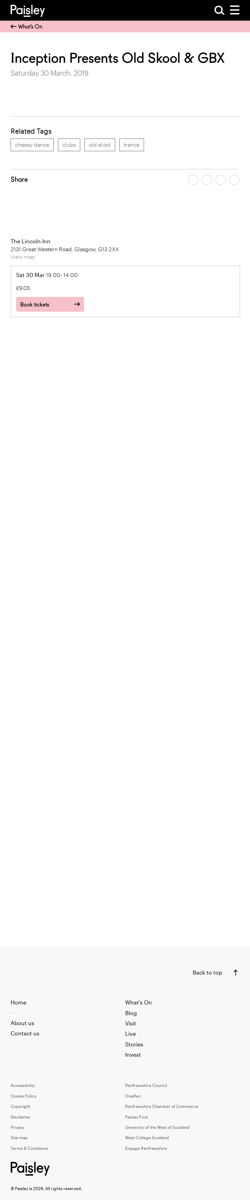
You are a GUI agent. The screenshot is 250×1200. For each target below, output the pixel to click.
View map (23, 256)
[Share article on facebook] (193, 180)
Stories (134, 1044)
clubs (69, 144)
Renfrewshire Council (146, 1085)
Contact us (25, 1033)
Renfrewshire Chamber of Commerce (161, 1106)
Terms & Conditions (29, 1148)
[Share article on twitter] (207, 180)
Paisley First (136, 1116)
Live (130, 1033)
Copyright (20, 1106)
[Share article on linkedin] (234, 180)
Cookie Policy (23, 1095)
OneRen (133, 1095)
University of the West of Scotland (157, 1127)
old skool (100, 144)
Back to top (207, 972)
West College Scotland (147, 1137)
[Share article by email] (220, 180)
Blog (131, 1013)
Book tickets (34, 304)
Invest (133, 1054)
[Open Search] (219, 10)
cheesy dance (32, 144)
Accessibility (23, 1085)
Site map (19, 1137)
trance (132, 144)
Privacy (17, 1127)
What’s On (26, 26)
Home (18, 1002)
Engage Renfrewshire (146, 1148)
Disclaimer (21, 1116)
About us (22, 1023)
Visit (130, 1023)
